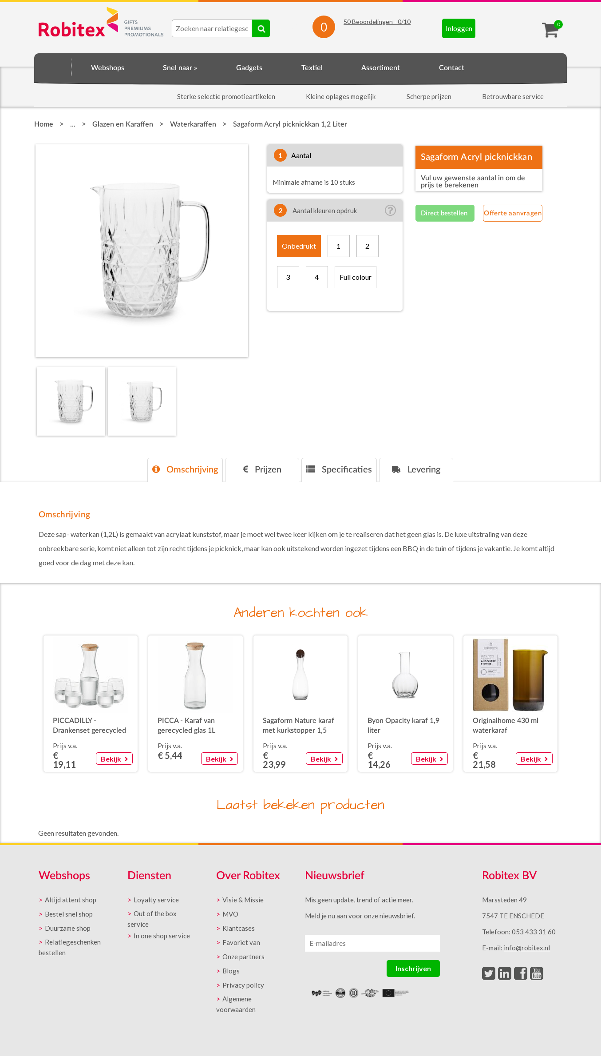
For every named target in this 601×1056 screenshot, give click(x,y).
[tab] (185, 470)
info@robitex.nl (527, 948)
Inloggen (459, 28)
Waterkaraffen (193, 124)
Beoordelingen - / (377, 21)
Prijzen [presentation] (262, 469)
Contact (451, 67)
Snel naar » (180, 67)
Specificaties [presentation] (339, 469)
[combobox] (212, 28)
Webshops (107, 67)
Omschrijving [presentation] (185, 469)
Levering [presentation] (416, 469)
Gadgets (249, 67)
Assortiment (380, 67)
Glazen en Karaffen (122, 124)
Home (52, 66)
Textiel (312, 67)
